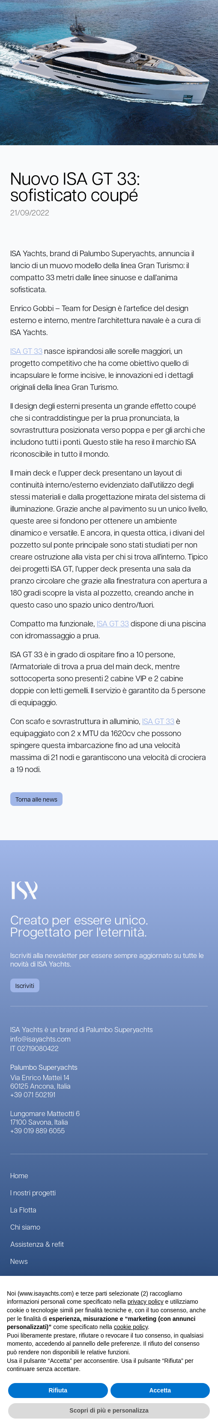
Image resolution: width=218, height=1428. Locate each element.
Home (19, 1175)
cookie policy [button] (131, 1326)
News (19, 1261)
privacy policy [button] (146, 1301)
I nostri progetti (33, 1192)
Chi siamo (25, 1226)
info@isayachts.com (40, 1038)
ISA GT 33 (26, 351)
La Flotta (23, 1209)
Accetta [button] (160, 1390)
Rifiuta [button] (57, 1390)
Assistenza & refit (37, 1243)
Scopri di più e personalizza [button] (108, 1410)
